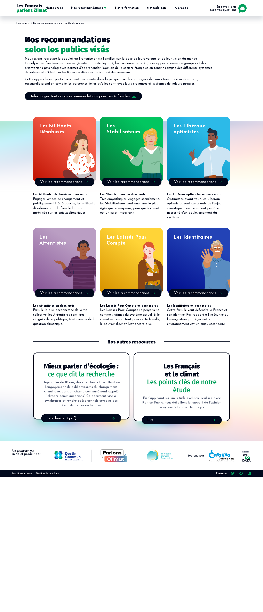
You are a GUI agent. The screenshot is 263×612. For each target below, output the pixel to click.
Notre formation (127, 8)
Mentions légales (22, 473)
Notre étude (54, 8)
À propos (181, 8)
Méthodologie (157, 8)
